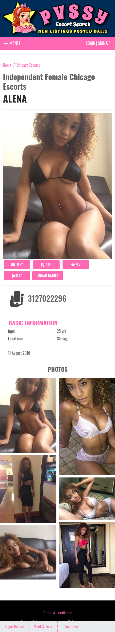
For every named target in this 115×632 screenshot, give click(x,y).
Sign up (104, 43)
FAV (75, 264)
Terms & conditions (57, 613)
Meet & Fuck (43, 627)
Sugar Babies (47, 275)
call (46, 264)
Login (90, 43)
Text (17, 264)
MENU (12, 43)
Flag (17, 275)
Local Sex (72, 627)
